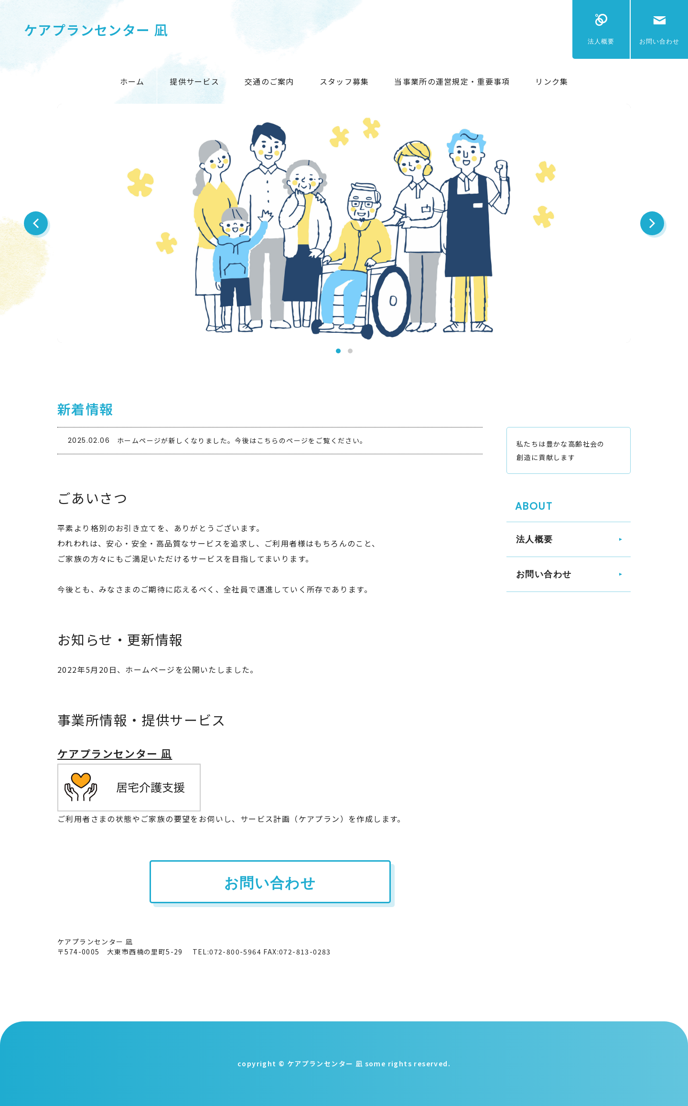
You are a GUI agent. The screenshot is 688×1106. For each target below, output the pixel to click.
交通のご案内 (269, 81)
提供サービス (194, 81)
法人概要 (601, 41)
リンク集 (551, 81)
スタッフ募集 (344, 81)
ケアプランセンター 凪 (96, 29)
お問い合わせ (659, 41)
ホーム (132, 81)
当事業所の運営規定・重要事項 (452, 81)
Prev (36, 223)
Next (652, 223)
